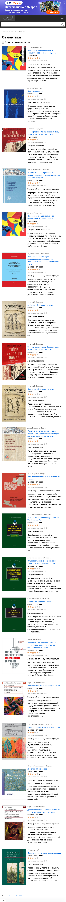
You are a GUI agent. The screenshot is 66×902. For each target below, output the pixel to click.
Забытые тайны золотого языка (40, 305)
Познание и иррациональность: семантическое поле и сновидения (41, 51)
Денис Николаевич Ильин (36, 428)
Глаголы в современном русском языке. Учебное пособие (44, 519)
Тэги (12, 31)
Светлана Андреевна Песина (38, 599)
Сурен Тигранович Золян (36, 683)
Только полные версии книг (18, 42)
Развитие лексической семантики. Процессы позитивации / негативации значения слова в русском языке (43, 433)
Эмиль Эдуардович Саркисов (38, 170)
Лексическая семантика (37, 769)
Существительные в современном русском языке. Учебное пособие (41, 562)
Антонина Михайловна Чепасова (39, 515)
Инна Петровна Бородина (36, 474)
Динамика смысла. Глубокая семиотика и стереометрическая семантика (43, 811)
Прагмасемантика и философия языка (43, 686)
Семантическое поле (36, 91)
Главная (5, 31)
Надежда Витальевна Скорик (38, 254)
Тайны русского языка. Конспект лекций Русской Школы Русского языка (44, 133)
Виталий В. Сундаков (35, 129)
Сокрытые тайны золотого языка (40, 389)
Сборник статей (33, 850)
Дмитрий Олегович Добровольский (39, 724)
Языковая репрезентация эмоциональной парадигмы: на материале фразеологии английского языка (43, 260)
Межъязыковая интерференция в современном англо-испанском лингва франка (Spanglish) (43, 175)
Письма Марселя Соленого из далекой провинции (43, 478)
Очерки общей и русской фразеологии (43, 727)
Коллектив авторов (34, 639)
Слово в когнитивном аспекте (39, 602)
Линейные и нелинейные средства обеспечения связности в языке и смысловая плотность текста (41, 645)
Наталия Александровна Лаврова (39, 766)
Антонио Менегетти (34, 47)
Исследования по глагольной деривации (44, 853)
